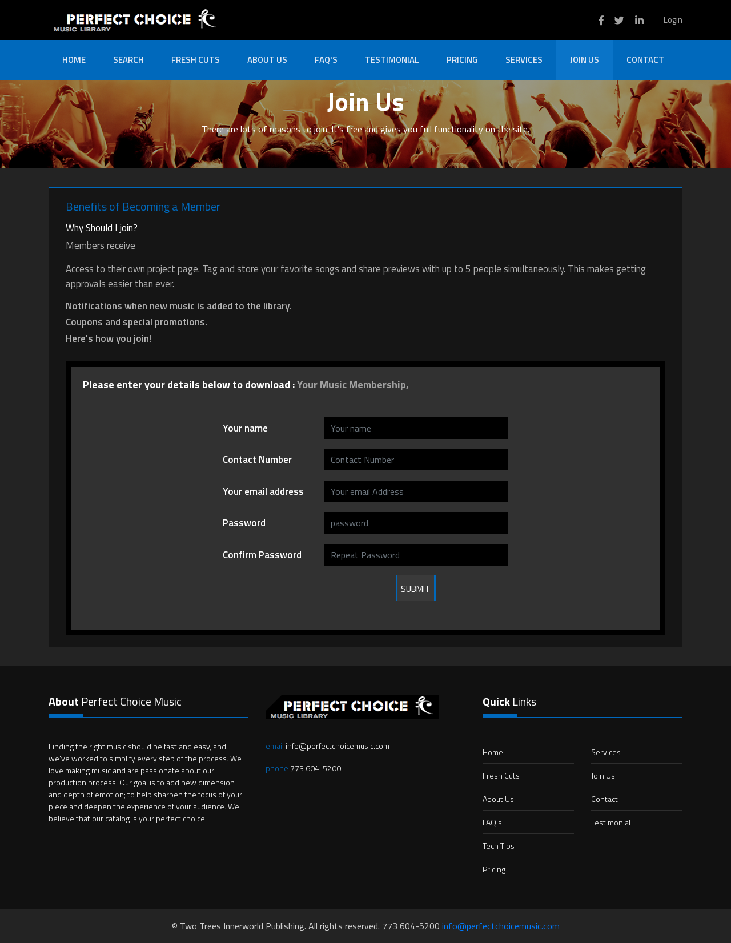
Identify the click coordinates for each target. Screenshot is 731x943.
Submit (416, 588)
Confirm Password (262, 554)
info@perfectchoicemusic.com (327, 746)
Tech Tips (499, 846)
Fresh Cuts (195, 59)
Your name (245, 428)
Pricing (462, 59)
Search (128, 59)
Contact (645, 59)
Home (74, 59)
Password (244, 522)
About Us (267, 59)
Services (524, 59)
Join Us (584, 59)
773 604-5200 (303, 768)
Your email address (263, 491)
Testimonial (392, 59)
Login (673, 19)
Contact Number (257, 459)
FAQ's (326, 59)
